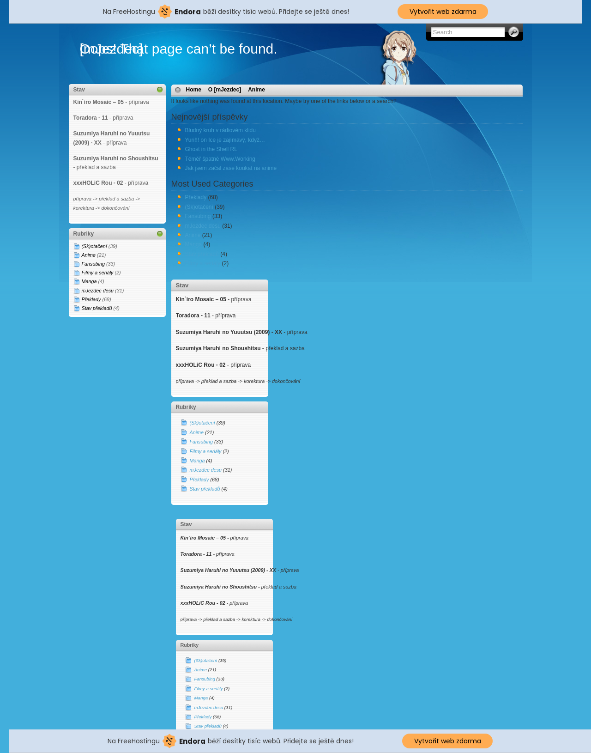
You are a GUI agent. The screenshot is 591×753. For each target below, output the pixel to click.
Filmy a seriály (98, 272)
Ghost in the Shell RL (211, 149)
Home (193, 89)
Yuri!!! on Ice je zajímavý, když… (225, 140)
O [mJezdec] (224, 89)
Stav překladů (97, 308)
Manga (89, 281)
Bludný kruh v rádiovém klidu (220, 130)
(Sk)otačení (94, 246)
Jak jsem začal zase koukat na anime (231, 168)
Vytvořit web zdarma (443, 11)
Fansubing (93, 264)
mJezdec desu (98, 290)
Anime (89, 255)
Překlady (91, 299)
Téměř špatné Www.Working (220, 159)
